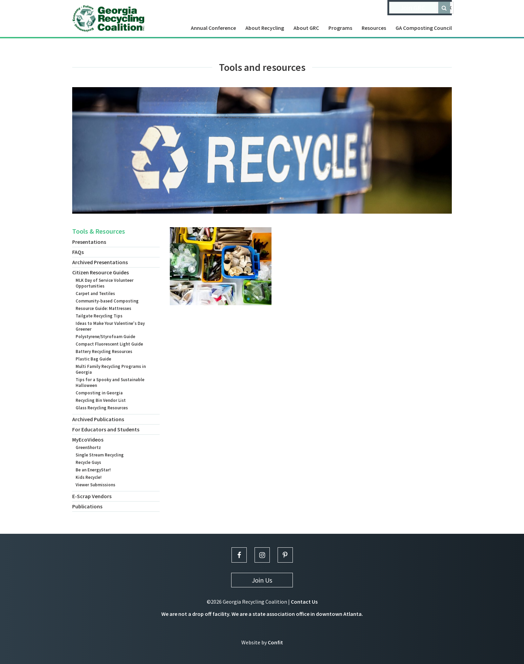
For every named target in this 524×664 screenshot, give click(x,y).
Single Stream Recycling (100, 455)
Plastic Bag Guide (93, 359)
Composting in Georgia (99, 393)
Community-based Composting (107, 301)
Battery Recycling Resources (104, 351)
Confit (275, 642)
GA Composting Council (424, 27)
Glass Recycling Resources (102, 408)
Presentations (89, 241)
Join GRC (412, 7)
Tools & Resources (98, 231)
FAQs (78, 252)
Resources (374, 27)
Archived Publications (98, 419)
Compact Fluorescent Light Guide (109, 344)
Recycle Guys (88, 462)
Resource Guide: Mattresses (103, 308)
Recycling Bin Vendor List (101, 400)
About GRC (306, 27)
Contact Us (304, 601)
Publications (87, 506)
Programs (340, 27)
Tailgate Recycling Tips (99, 316)
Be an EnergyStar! (93, 470)
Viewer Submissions (95, 485)
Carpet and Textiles (95, 293)
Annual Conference (213, 27)
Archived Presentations (100, 262)
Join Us (262, 580)
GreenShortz (88, 447)
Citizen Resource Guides (100, 272)
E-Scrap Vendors (92, 496)
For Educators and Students (105, 429)
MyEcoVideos (87, 439)
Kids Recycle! (89, 477)
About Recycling (264, 27)
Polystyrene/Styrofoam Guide (105, 336)
